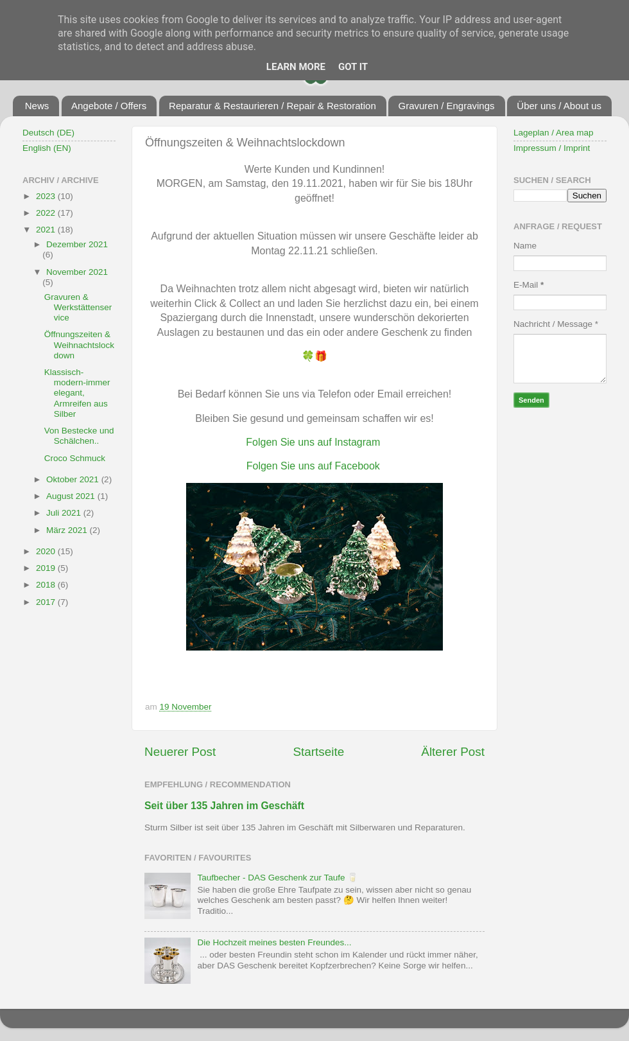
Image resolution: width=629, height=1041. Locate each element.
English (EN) (46, 148)
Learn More (295, 67)
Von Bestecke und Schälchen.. (79, 436)
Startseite (318, 751)
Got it (353, 67)
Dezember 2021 (77, 244)
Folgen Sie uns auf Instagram (313, 442)
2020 (47, 551)
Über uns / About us (559, 105)
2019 (47, 568)
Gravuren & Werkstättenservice (78, 307)
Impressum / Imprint (551, 148)
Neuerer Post (180, 751)
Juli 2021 (64, 513)
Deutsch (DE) (48, 132)
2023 (47, 196)
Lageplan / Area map (553, 132)
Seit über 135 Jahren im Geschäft (224, 805)
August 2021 (72, 496)
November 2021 (77, 272)
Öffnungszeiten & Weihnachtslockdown (79, 344)
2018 (47, 585)
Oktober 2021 (73, 479)
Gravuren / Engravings (446, 105)
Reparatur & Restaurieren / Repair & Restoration (272, 105)
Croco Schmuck (74, 458)
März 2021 (68, 530)
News (37, 105)
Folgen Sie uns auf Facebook (313, 465)
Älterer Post (453, 751)
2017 (47, 602)
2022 (47, 213)
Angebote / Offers (108, 105)
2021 (47, 229)
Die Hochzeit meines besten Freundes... (274, 942)
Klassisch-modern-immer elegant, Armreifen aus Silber (77, 393)
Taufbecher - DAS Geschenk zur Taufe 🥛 (277, 877)
